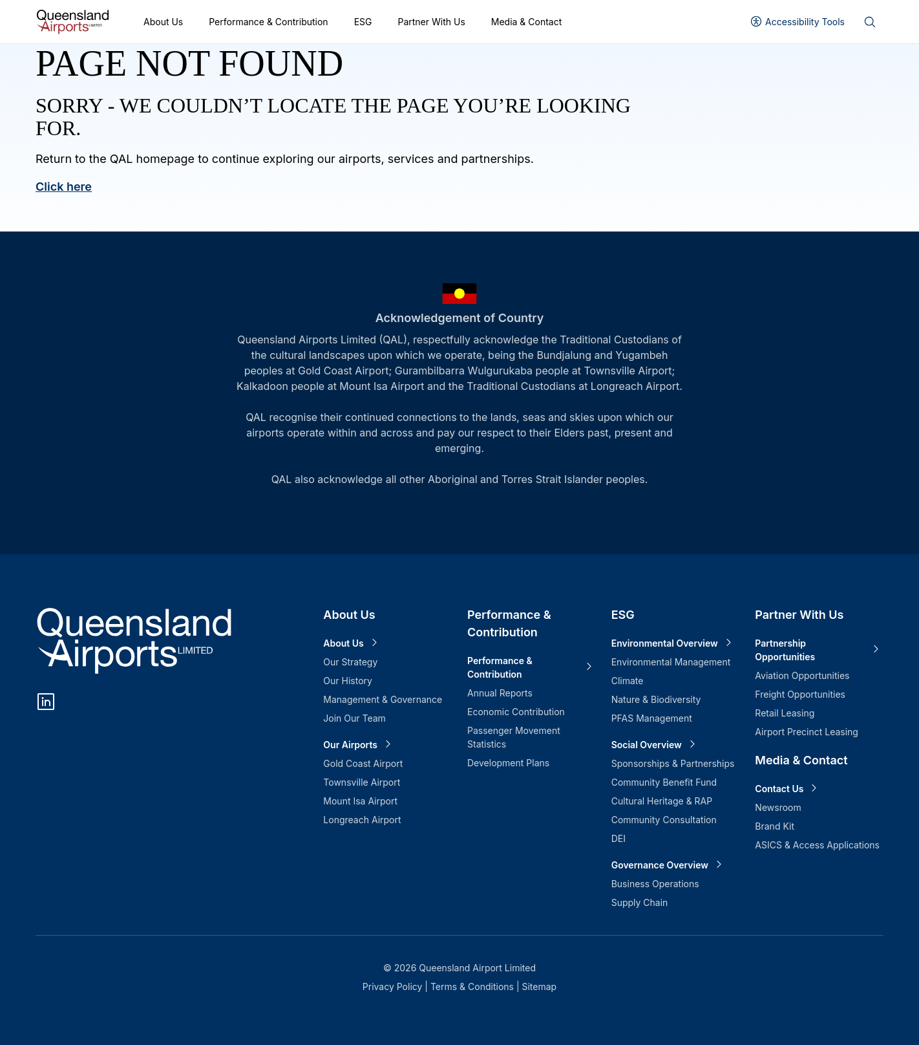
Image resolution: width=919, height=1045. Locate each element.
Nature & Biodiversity (656, 699)
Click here (64, 186)
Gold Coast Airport (363, 763)
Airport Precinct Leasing (806, 731)
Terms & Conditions (473, 986)
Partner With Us (431, 21)
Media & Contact (526, 21)
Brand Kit (774, 826)
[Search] (869, 22)
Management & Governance (382, 699)
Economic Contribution (516, 711)
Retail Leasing (784, 712)
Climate (627, 680)
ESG (363, 21)
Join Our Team (354, 718)
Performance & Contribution (268, 21)
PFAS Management (651, 718)
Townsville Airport (361, 782)
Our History (347, 680)
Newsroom (778, 807)
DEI (618, 838)
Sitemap (539, 986)
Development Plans (508, 762)
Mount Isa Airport (360, 800)
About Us (163, 21)
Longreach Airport (362, 819)
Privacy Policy (394, 986)
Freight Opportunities (800, 694)
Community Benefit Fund (664, 782)
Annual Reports (500, 692)
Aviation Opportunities (802, 675)
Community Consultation (664, 819)
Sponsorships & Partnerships (673, 763)
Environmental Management (671, 661)
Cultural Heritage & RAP (662, 800)
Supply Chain (639, 902)
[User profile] (797, 22)
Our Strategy (350, 661)
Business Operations (655, 883)
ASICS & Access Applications (817, 844)
